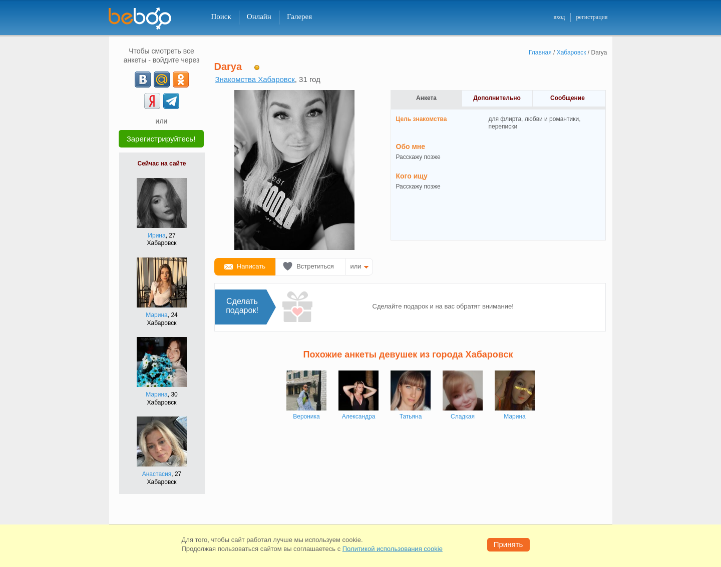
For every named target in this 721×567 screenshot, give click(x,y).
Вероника (306, 416)
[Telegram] (171, 101)
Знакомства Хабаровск (255, 79)
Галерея (299, 16)
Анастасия (157, 474)
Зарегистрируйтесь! (161, 138)
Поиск (221, 16)
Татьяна (411, 416)
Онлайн (259, 16)
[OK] (181, 80)
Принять (508, 544)
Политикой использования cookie (392, 548)
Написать (251, 266)
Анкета (426, 98)
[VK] (143, 80)
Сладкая (463, 416)
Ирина (156, 235)
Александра (359, 416)
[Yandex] (152, 101)
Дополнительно (497, 98)
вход (559, 17)
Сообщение (567, 98)
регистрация (591, 17)
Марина (156, 315)
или (356, 266)
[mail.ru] (162, 80)
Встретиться (315, 266)
